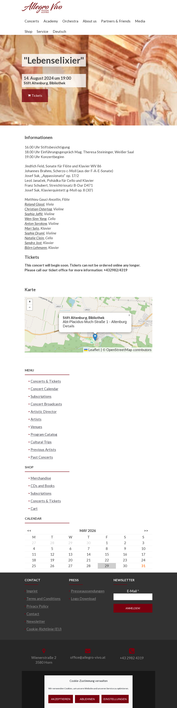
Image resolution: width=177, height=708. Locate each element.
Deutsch (59, 31)
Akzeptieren (60, 699)
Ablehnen (87, 699)
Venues (36, 427)
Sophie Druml (34, 233)
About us (90, 21)
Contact (32, 614)
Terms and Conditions (43, 598)
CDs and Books (43, 486)
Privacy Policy (37, 606)
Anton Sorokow (36, 223)
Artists (36, 419)
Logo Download (83, 598)
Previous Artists (43, 449)
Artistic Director (44, 411)
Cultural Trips (41, 442)
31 (143, 566)
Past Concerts (42, 457)
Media (140, 21)
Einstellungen (115, 699)
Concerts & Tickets (46, 381)
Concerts (32, 21)
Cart (34, 508)
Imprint (32, 591)
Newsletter (35, 621)
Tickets (35, 95)
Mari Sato (32, 228)
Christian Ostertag (38, 209)
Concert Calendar (44, 389)
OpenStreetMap (119, 350)
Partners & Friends (116, 21)
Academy (51, 21)
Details (68, 326)
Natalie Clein (34, 238)
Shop (28, 31)
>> (146, 530)
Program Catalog (44, 434)
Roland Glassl (34, 204)
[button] (95, 337)
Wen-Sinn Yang (35, 218)
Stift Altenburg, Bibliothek (44, 83)
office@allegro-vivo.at (88, 657)
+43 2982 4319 (132, 658)
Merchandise (41, 478)
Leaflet (92, 350)
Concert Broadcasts (46, 404)
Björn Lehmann (36, 247)
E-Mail (133, 591)
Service (42, 31)
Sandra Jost (33, 243)
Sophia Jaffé (34, 214)
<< (29, 530)
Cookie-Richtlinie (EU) (43, 629)
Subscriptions (41, 396)
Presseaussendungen (87, 591)
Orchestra (70, 21)
